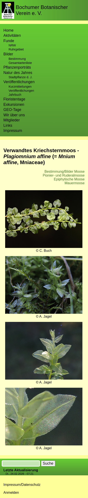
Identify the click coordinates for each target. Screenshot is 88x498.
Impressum (12, 130)
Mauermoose (75, 183)
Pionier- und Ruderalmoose (64, 175)
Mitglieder (11, 120)
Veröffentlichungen (21, 90)
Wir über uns (14, 115)
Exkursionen (13, 104)
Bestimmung (17, 58)
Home (8, 30)
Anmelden (11, 492)
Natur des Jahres (17, 73)
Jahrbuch (15, 94)
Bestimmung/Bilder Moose (64, 171)
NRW (12, 45)
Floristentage (14, 99)
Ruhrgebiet (16, 49)
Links (7, 125)
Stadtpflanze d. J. (20, 77)
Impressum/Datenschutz (22, 484)
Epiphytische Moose (69, 179)
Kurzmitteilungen (20, 86)
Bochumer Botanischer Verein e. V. (42, 10)
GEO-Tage (12, 110)
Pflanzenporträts (17, 67)
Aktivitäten (12, 35)
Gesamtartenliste (20, 63)
